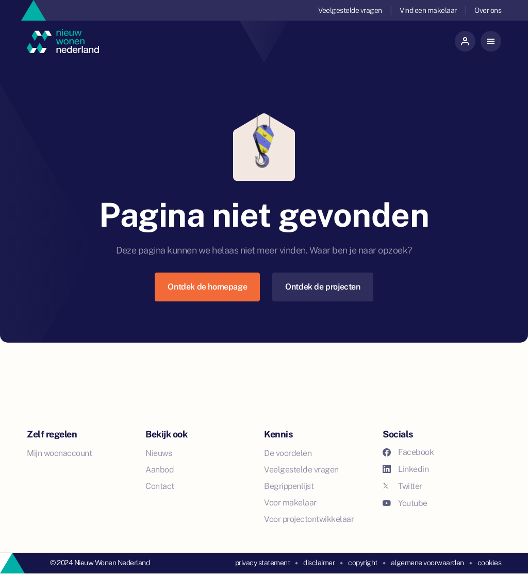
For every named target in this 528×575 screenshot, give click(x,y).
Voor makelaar (290, 503)
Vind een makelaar (428, 10)
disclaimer (319, 563)
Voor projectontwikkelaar (309, 519)
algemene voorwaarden (427, 563)
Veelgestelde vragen (350, 10)
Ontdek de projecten (322, 287)
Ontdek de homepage (207, 287)
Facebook (408, 452)
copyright (362, 563)
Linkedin (405, 469)
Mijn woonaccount (59, 453)
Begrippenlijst (289, 486)
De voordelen (287, 453)
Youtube (405, 503)
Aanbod (159, 470)
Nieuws (158, 453)
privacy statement (262, 563)
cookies (489, 563)
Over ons (487, 10)
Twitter (402, 486)
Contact (159, 486)
